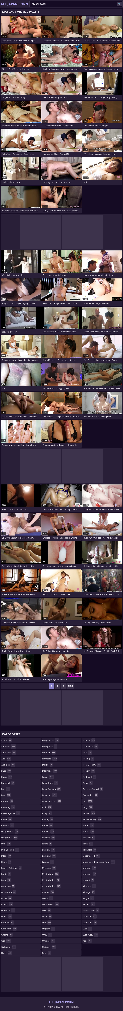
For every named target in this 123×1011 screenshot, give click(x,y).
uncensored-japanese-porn (99, 862)
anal (6, 759)
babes (6, 777)
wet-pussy (90, 935)
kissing (47, 819)
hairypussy (49, 746)
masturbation (51, 886)
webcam (90, 916)
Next (70, 686)
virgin (88, 898)
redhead (89, 777)
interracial (49, 771)
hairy (6, 953)
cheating (8, 807)
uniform (89, 868)
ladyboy (48, 837)
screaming (90, 795)
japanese (49, 795)
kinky (47, 813)
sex (88, 801)
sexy (88, 807)
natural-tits (50, 904)
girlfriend (8, 947)
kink (47, 807)
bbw (6, 795)
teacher (89, 837)
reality (89, 771)
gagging (7, 922)
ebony (6, 862)
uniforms (89, 874)
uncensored (91, 856)
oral (46, 922)
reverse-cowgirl (93, 789)
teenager (89, 850)
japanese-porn (51, 801)
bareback (7, 783)
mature (48, 892)
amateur (8, 746)
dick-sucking (10, 850)
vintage (89, 892)
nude (47, 916)
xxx (87, 941)
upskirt (88, 880)
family (7, 904)
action (6, 740)
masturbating (51, 880)
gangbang (9, 929)
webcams (90, 922)
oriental (48, 941)
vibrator (89, 886)
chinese (7, 825)
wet (87, 929)
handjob (49, 752)
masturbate (50, 874)
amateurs (8, 752)
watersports (91, 910)
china (6, 819)
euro (6, 880)
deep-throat (9, 831)
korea (47, 825)
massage (49, 868)
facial (6, 898)
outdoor (49, 947)
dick (6, 844)
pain (46, 953)
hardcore (49, 759)
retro (88, 783)
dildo (6, 856)
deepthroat (9, 837)
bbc (5, 789)
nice (46, 910)
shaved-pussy (92, 819)
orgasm (48, 929)
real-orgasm (92, 765)
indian (47, 765)
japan (48, 777)
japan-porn (50, 783)
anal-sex (8, 765)
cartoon (7, 801)
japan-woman (51, 789)
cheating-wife (10, 813)
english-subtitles (11, 868)
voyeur (89, 904)
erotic (6, 874)
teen (88, 844)
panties (89, 740)
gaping (7, 935)
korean (48, 831)
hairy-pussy (50, 740)
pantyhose (90, 746)
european (8, 886)
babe (6, 771)
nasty (47, 898)
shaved (89, 813)
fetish (6, 916)
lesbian (48, 850)
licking (48, 862)
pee (87, 752)
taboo (88, 825)
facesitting (8, 892)
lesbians (49, 856)
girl (6, 941)
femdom (8, 910)
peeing (88, 759)
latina (47, 844)
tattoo (88, 831)
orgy (47, 935)
